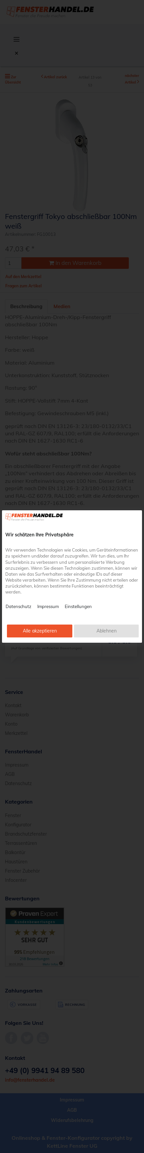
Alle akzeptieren (40, 631)
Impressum (48, 606)
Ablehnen (106, 631)
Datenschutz (18, 606)
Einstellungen (78, 606)
